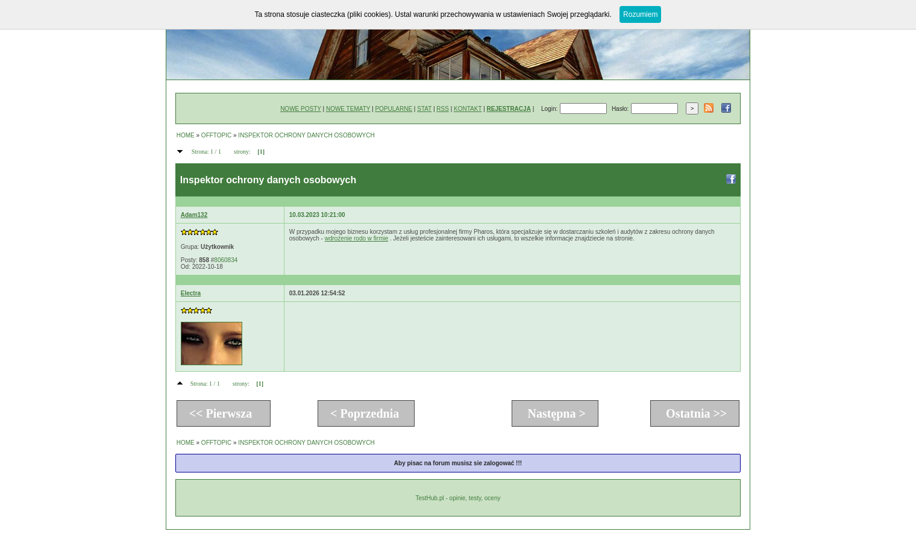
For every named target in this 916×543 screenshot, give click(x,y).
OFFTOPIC (216, 135)
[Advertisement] (508, 336)
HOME (186, 135)
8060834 (225, 260)
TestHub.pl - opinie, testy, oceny (457, 498)
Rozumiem (640, 14)
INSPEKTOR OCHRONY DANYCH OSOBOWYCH (306, 135)
